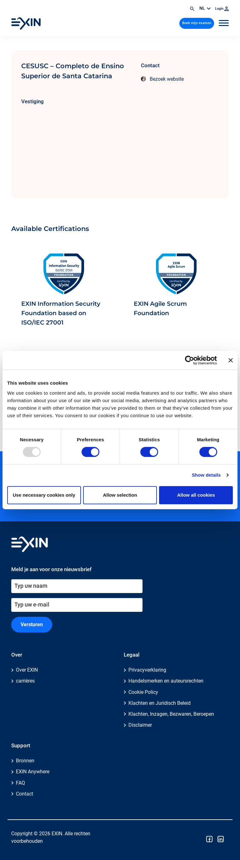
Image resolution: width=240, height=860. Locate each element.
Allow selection (120, 495)
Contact (24, 794)
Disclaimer (140, 725)
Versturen (32, 624)
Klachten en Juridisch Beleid (159, 703)
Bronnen (25, 761)
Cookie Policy (143, 692)
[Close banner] (230, 360)
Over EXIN (27, 670)
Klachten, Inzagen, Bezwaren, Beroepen (171, 714)
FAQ (20, 783)
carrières (25, 681)
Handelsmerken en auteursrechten (165, 681)
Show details (206, 475)
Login (222, 9)
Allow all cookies (196, 495)
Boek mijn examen (196, 23)
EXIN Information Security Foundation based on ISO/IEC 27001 (60, 313)
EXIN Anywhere (32, 772)
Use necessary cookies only (44, 495)
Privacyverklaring (147, 670)
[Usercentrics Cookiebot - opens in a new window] (189, 360)
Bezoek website (167, 79)
